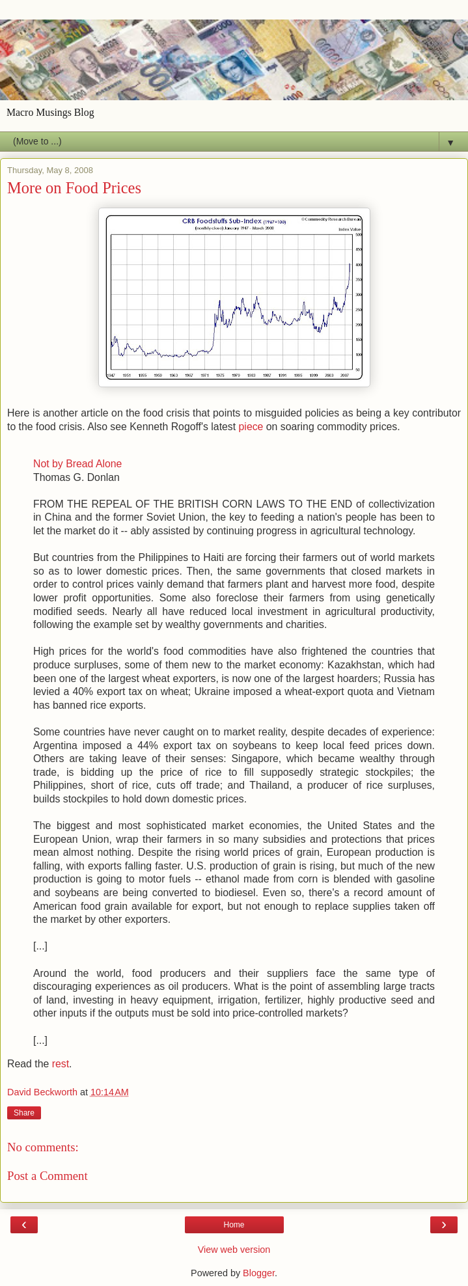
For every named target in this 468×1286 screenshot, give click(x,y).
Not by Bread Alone (77, 463)
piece (251, 426)
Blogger (259, 1273)
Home (233, 1224)
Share (24, 1112)
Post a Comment (47, 1176)
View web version (234, 1249)
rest (59, 1063)
